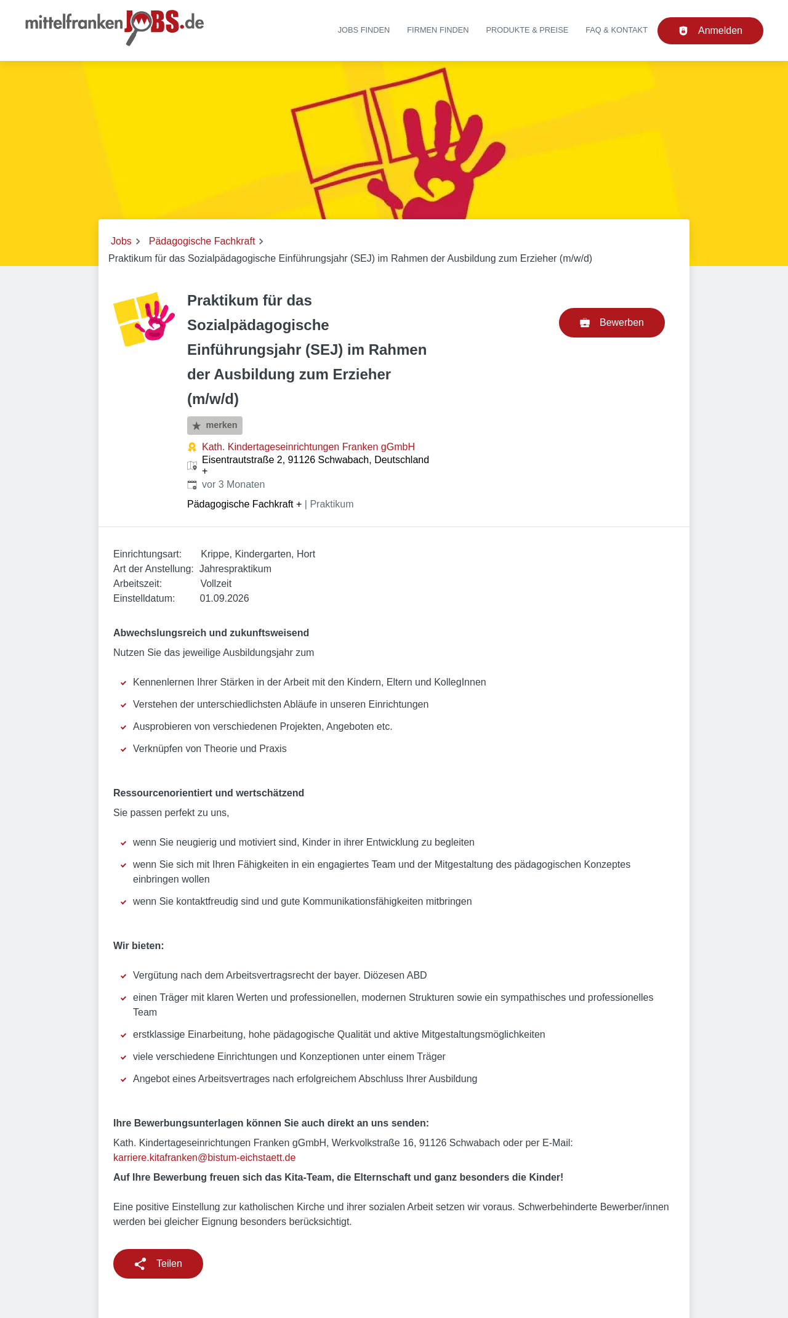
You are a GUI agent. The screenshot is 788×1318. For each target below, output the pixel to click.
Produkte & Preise (527, 29)
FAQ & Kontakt (616, 29)
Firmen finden (437, 29)
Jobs (121, 241)
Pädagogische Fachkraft (202, 241)
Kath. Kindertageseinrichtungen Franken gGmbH (308, 447)
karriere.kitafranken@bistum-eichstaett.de (204, 1157)
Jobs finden (364, 29)
